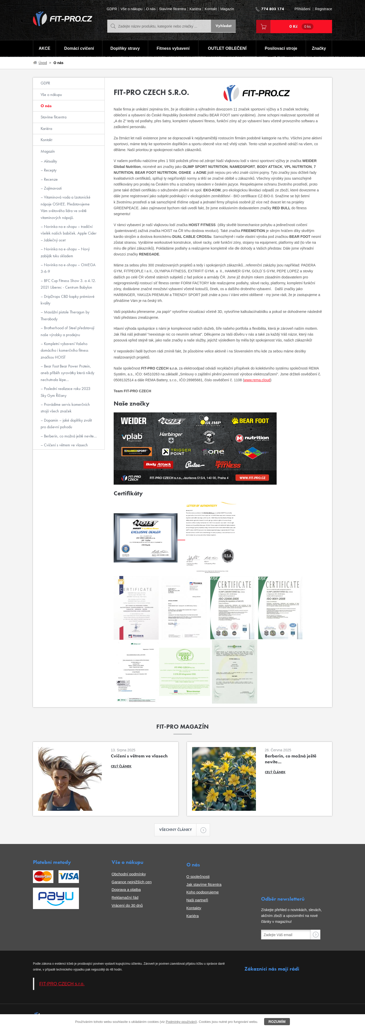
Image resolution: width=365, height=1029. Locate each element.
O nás (151, 9)
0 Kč (301, 26)
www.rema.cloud (257, 380)
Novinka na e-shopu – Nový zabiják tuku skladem (65, 252)
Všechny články (178, 830)
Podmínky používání (181, 1022)
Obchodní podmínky (129, 874)
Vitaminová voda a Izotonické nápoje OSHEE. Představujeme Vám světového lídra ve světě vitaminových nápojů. (65, 207)
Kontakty (193, 908)
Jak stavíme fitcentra (204, 885)
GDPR (112, 9)
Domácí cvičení (79, 48)
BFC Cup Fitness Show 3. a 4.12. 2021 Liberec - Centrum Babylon (68, 284)
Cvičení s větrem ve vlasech (65, 445)
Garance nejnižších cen (132, 882)
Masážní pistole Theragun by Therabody (65, 315)
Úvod (43, 63)
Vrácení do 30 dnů (127, 905)
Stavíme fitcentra (172, 9)
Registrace (323, 9)
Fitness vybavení (173, 48)
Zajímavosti (52, 188)
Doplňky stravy (124, 48)
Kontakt (211, 9)
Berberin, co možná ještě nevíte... (70, 436)
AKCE (44, 48)
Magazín (227, 9)
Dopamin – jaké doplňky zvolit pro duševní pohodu (66, 424)
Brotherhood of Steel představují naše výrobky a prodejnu (67, 331)
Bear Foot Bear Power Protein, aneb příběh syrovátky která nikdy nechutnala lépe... (67, 372)
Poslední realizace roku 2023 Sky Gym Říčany (65, 392)
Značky (319, 48)
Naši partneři (197, 900)
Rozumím (277, 1022)
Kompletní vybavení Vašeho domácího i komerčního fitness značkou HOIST (64, 350)
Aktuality (50, 161)
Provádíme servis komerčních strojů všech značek (65, 408)
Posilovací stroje (281, 48)
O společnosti (198, 877)
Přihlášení (302, 9)
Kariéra (195, 9)
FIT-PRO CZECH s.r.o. (62, 984)
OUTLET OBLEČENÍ (227, 48)
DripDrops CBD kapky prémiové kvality (68, 300)
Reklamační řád (125, 898)
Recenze (50, 179)
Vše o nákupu (132, 9)
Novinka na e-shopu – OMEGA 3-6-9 (68, 268)
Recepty (49, 170)
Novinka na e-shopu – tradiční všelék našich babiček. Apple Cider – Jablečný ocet (69, 233)
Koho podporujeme (202, 892)
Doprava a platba (126, 890)
